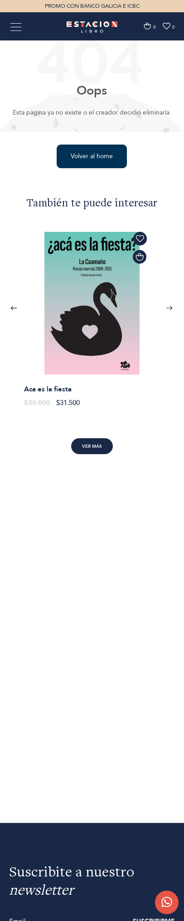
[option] (92, 314)
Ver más (92, 446)
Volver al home (92, 156)
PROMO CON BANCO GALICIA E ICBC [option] (92, 6)
